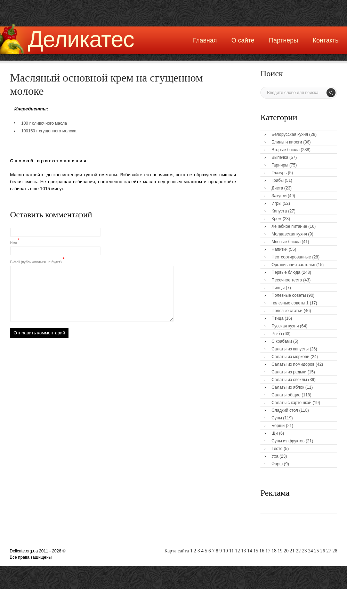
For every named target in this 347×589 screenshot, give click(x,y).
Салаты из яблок (288, 387)
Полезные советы (289, 295)
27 (328, 550)
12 (237, 550)
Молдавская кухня (289, 234)
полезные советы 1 (290, 303)
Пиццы (278, 287)
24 (310, 550)
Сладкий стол (285, 410)
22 (298, 550)
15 (255, 550)
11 (231, 550)
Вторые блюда (286, 149)
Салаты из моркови (290, 356)
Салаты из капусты (290, 349)
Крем (277, 218)
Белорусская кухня (290, 134)
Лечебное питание (289, 226)
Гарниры (280, 165)
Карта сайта (176, 550)
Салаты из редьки (289, 372)
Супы (277, 418)
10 (225, 550)
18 (274, 550)
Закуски (279, 195)
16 (261, 550)
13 (243, 550)
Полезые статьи (287, 310)
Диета (277, 188)
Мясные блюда (286, 241)
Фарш (277, 464)
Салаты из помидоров (293, 364)
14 (249, 550)
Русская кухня (285, 326)
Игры (276, 203)
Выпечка (280, 157)
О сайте (242, 40)
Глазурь (279, 172)
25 (316, 550)
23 (304, 550)
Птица (277, 318)
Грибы (278, 180)
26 (322, 550)
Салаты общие (286, 395)
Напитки (280, 249)
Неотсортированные (291, 257)
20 (286, 550)
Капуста (279, 211)
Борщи (278, 425)
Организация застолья (293, 264)
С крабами (282, 341)
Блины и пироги (287, 142)
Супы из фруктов (288, 441)
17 (268, 550)
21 (292, 550)
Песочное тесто (287, 280)
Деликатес (81, 39)
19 (280, 550)
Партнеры (283, 40)
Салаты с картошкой (292, 402)
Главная (205, 40)
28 (334, 550)
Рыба (277, 333)
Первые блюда (286, 272)
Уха (275, 456)
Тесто (277, 448)
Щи (275, 433)
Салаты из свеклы (289, 379)
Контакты (326, 40)
